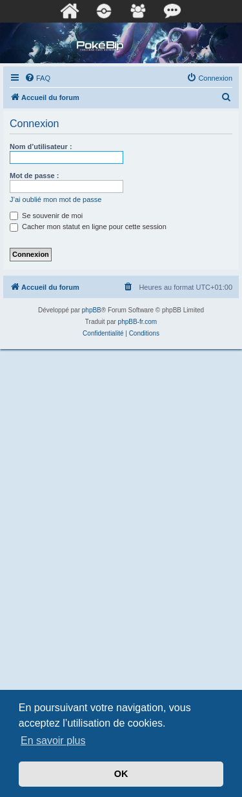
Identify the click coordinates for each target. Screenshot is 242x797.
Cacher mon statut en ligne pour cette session (88, 226)
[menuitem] (37, 78)
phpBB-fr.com (137, 321)
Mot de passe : (34, 175)
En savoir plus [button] (53, 740)
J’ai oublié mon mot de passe (55, 199)
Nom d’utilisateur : (41, 146)
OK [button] (121, 774)
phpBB (91, 310)
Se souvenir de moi (46, 215)
